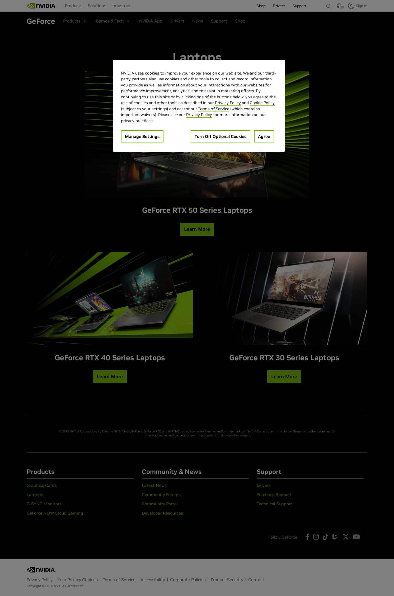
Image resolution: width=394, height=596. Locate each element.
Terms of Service (213, 108)
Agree (264, 136)
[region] (199, 106)
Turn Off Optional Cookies (220, 136)
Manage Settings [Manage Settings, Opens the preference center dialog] (142, 136)
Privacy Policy (228, 102)
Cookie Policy (262, 102)
